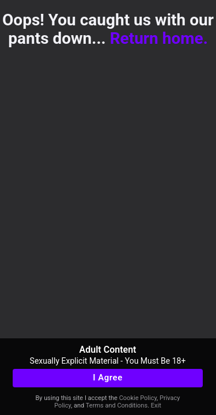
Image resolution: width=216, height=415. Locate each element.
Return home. (159, 38)
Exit (156, 405)
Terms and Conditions (116, 405)
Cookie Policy (138, 398)
